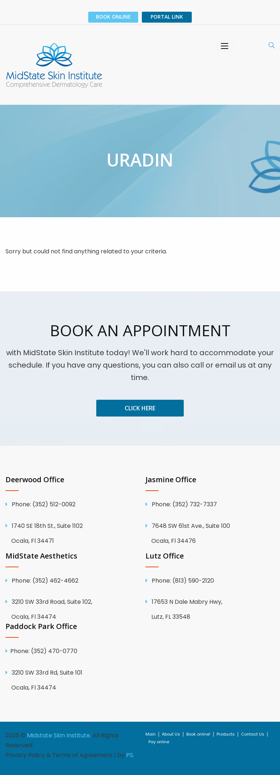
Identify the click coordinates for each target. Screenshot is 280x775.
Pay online (158, 742)
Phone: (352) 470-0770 (43, 651)
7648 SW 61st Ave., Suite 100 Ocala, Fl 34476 (210, 533)
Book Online (113, 16)
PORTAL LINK (167, 16)
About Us (171, 734)
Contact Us (252, 734)
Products (226, 734)
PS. (130, 755)
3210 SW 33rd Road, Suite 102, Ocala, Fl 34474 (70, 609)
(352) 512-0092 (42, 504)
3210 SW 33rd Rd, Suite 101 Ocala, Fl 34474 (70, 680)
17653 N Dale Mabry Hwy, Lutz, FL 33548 (210, 609)
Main (150, 734)
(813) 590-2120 (182, 580)
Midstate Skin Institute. (59, 735)
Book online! (198, 734)
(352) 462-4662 (44, 580)
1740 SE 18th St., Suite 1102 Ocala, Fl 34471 (70, 533)
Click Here (140, 408)
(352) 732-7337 (183, 504)
